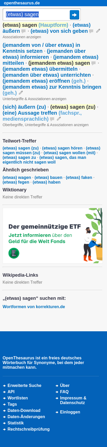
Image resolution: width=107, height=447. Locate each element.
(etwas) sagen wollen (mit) (69, 153)
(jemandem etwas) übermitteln (40, 69)
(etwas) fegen (16, 182)
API (11, 392)
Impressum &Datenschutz (73, 400)
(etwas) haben (47, 182)
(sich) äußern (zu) (24, 107)
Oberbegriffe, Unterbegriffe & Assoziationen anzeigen (46, 125)
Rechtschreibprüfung (29, 429)
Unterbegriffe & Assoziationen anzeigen (34, 99)
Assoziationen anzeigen (22, 37)
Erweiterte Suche (24, 385)
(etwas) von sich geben (59, 31)
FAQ (64, 392)
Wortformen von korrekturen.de (34, 307)
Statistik (16, 423)
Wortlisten (18, 398)
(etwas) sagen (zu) (21, 148)
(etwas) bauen (48, 177)
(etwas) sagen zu (19, 157)
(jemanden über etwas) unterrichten (47, 75)
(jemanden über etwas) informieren (44, 54)
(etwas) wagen (17, 177)
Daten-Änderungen (26, 416)
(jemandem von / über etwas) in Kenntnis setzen (41, 48)
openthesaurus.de (22, 3)
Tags (12, 404)
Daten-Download (24, 410)
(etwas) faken (79, 177)
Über (65, 385)
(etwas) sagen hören (62, 148)
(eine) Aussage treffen (42, 116)
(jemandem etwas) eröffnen (44, 81)
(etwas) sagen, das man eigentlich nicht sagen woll (44, 159)
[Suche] (42, 14)
